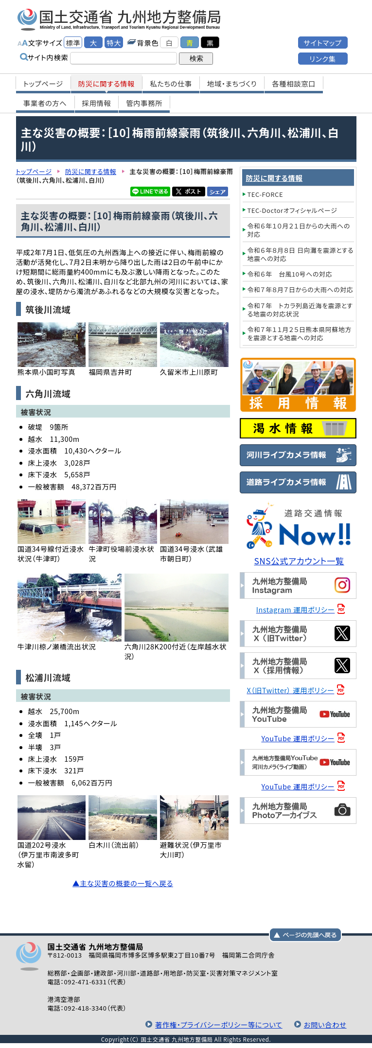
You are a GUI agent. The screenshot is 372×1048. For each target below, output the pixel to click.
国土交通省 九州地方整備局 (119, 19)
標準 (73, 42)
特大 (113, 42)
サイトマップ (322, 42)
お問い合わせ (325, 1024)
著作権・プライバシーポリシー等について (219, 1024)
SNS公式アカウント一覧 (299, 561)
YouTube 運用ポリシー (298, 738)
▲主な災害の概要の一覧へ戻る (122, 883)
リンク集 (322, 58)
